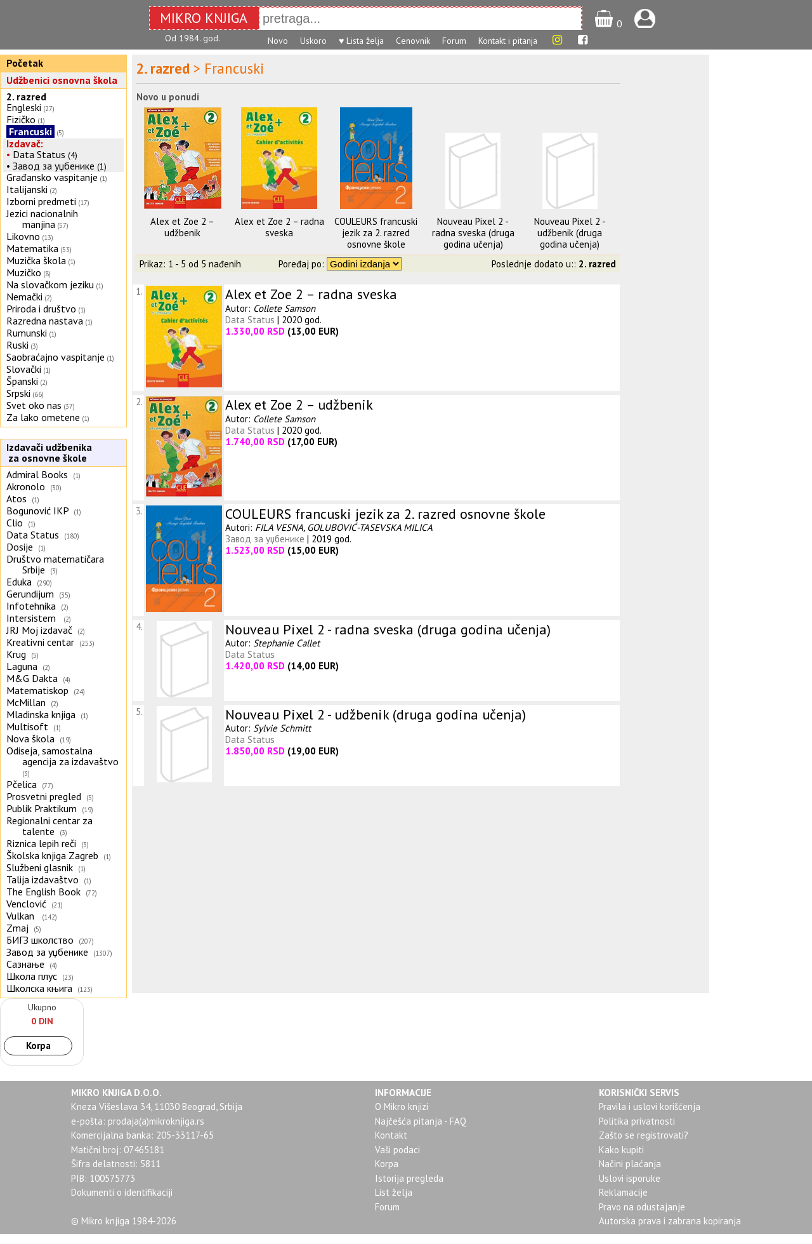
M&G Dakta (32, 678)
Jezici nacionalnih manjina (42, 219)
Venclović (26, 903)
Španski (22, 381)
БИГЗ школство (40, 939)
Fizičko (21, 119)
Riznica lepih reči (41, 843)
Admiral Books (37, 474)
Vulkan (21, 915)
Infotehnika (31, 605)
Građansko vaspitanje (52, 177)
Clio (14, 522)
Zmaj (17, 927)
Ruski (17, 344)
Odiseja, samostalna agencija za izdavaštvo (63, 756)
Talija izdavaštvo (42, 879)
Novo (278, 40)
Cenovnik (413, 40)
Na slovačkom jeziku (50, 284)
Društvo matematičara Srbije (55, 564)
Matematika (32, 248)
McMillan (26, 702)
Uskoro (313, 40)
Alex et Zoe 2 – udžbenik (182, 227)
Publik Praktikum (41, 808)
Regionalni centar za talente (49, 826)
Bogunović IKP (37, 510)
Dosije (19, 546)
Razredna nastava (44, 320)
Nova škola (30, 738)
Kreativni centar (40, 642)
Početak (24, 63)
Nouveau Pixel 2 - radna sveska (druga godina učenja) (473, 232)
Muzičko (23, 272)
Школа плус (31, 976)
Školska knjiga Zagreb (52, 855)
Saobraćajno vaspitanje (55, 357)
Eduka (19, 581)
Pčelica (21, 784)
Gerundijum (30, 593)
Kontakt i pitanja (507, 40)
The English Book (43, 891)
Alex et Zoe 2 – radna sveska (279, 227)
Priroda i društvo (41, 308)
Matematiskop (37, 690)
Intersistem (32, 618)
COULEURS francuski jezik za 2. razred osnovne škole (375, 232)
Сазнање (25, 964)
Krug (16, 654)
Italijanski (27, 189)
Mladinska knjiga (40, 714)
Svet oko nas (34, 405)
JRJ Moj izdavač (39, 630)
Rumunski (26, 332)
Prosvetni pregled (43, 796)
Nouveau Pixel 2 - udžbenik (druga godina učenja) (570, 232)
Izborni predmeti (41, 201)
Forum (454, 40)
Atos (16, 498)
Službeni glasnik (39, 867)
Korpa (38, 1046)
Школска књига (39, 988)
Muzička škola (36, 260)
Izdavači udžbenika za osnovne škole (47, 452)
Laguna (21, 666)
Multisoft (27, 726)
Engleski (23, 107)
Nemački (24, 296)
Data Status (39, 154)
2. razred (26, 96)
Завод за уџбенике (54, 165)
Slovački (23, 369)
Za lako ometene (43, 417)
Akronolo (25, 486)
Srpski (18, 393)
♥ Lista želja (361, 40)
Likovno (23, 236)
